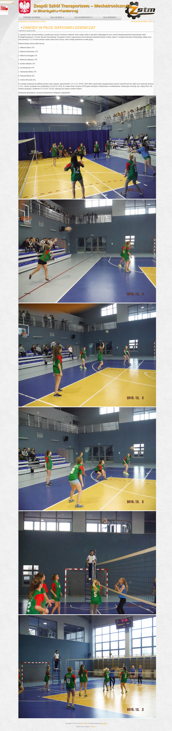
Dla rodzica (109, 17)
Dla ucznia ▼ (57, 17)
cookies (92, 726)
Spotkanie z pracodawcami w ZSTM (32, 21)
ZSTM (85, 723)
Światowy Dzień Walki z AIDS (141, 21)
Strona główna (31, 17)
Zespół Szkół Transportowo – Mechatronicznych (82, 5)
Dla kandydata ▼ (84, 17)
